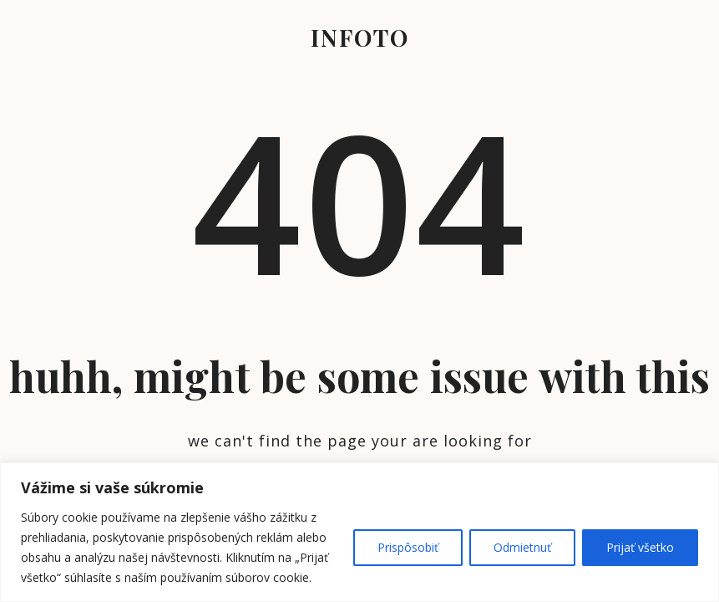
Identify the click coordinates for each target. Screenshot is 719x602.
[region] (359, 532)
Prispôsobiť (407, 547)
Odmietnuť (522, 547)
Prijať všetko (640, 547)
